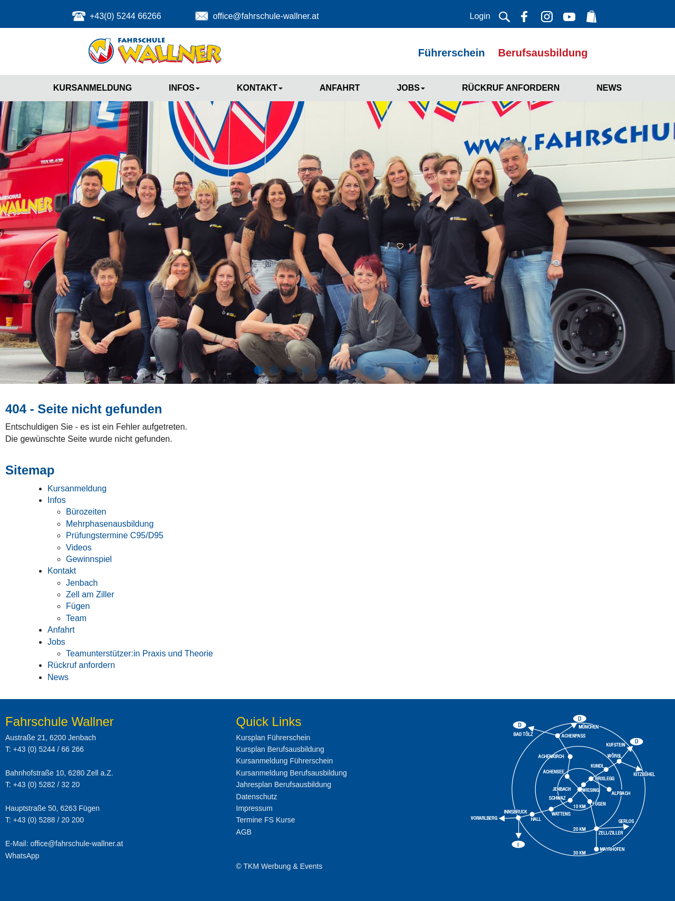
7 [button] (353, 370)
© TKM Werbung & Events (279, 866)
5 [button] (321, 370)
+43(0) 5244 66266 (125, 16)
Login (480, 16)
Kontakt (260, 87)
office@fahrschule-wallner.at (266, 16)
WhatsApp (22, 855)
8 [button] (369, 370)
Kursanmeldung (92, 87)
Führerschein (451, 53)
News (609, 87)
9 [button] (385, 370)
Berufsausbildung (543, 53)
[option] (337, 225)
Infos (184, 87)
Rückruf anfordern (511, 87)
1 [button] (258, 370)
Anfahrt (340, 87)
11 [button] (416, 370)
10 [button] (401, 370)
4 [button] (306, 370)
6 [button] (337, 370)
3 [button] (290, 370)
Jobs (411, 87)
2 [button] (274, 370)
